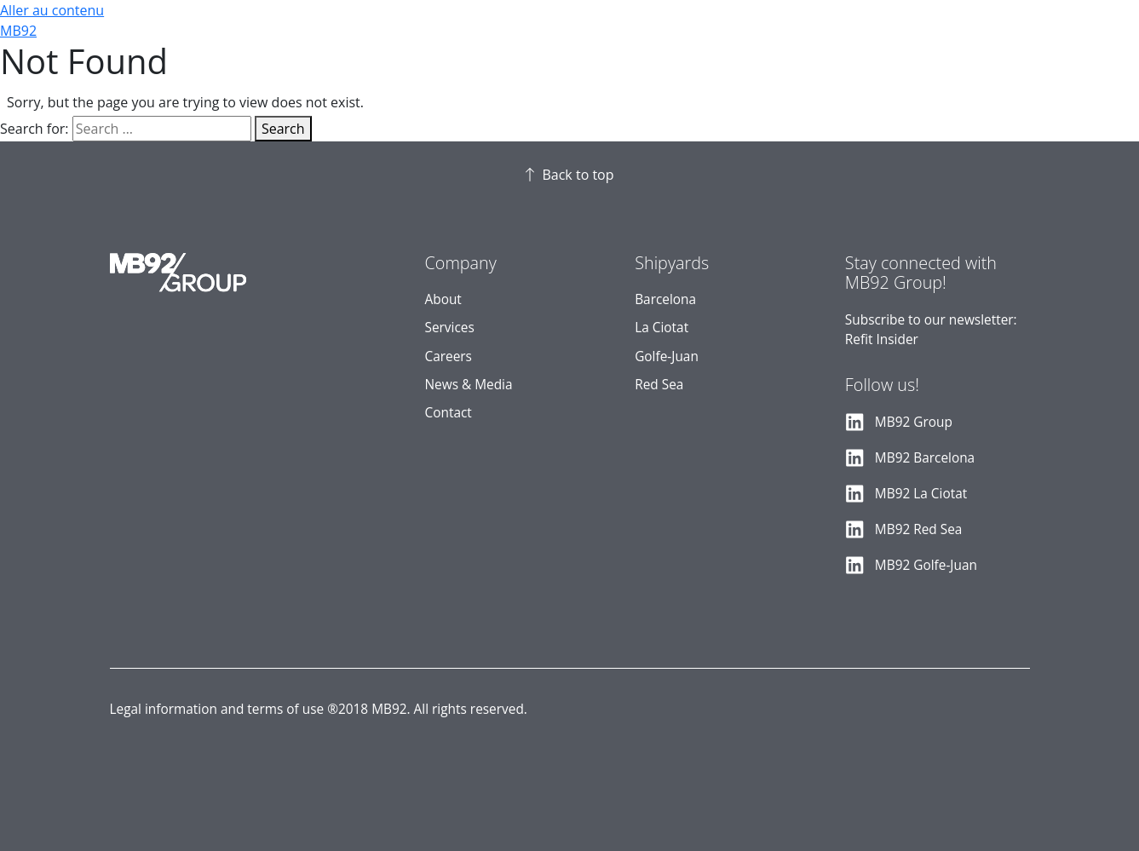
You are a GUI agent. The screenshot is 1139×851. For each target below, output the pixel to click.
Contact (448, 413)
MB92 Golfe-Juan (926, 565)
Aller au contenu (52, 10)
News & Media (469, 385)
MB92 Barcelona (925, 458)
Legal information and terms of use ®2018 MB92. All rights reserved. (318, 709)
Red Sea (659, 385)
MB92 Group (913, 422)
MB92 (18, 30)
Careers (448, 356)
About (443, 299)
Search (283, 128)
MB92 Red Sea (919, 529)
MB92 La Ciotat (921, 494)
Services (450, 327)
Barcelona (665, 299)
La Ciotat (661, 327)
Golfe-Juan (667, 356)
